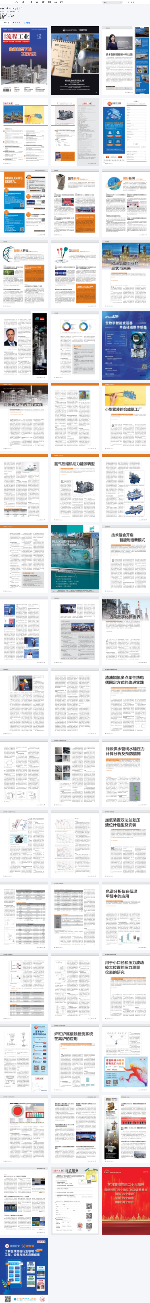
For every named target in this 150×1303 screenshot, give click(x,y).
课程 (55, 2)
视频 (43, 2)
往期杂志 (27, 23)
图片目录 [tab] (6, 23)
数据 (36, 2)
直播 (49, 2)
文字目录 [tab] (17, 23)
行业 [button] (23, 2)
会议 (30, 2)
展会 (61, 2)
